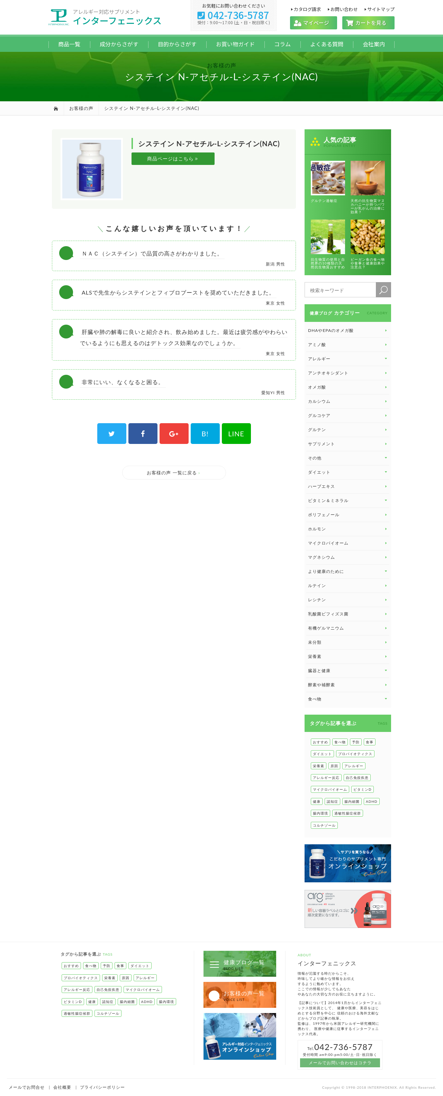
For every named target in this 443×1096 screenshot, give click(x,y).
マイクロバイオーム (348, 543)
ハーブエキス (348, 486)
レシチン (348, 599)
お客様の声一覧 (237, 996)
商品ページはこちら (173, 158)
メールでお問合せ (27, 1087)
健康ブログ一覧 (237, 964)
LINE (236, 433)
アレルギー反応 (326, 777)
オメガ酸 (348, 387)
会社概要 (62, 1087)
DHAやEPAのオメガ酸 (348, 330)
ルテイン (348, 585)
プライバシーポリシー (102, 1087)
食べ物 (340, 742)
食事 (369, 742)
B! (204, 433)
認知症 (332, 801)
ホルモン (348, 528)
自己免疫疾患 (357, 777)
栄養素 (348, 656)
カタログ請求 (307, 9)
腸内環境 (320, 813)
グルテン (348, 429)
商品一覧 (69, 44)
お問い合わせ (344, 9)
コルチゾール (324, 825)
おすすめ (320, 742)
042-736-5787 (233, 15)
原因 (334, 766)
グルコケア (348, 415)
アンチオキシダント (348, 372)
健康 (316, 801)
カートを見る (368, 22)
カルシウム (348, 401)
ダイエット (322, 754)
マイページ (313, 22)
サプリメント (348, 443)
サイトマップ (381, 9)
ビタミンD (362, 789)
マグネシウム (348, 557)
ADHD (372, 801)
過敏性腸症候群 (347, 813)
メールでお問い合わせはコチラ (340, 1062)
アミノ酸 (348, 344)
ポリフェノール (348, 514)
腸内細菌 (352, 801)
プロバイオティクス (355, 754)
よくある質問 (326, 44)
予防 (356, 742)
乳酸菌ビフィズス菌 (348, 613)
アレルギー (353, 766)
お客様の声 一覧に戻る (174, 472)
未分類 (348, 642)
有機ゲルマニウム (348, 628)
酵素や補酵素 (348, 684)
